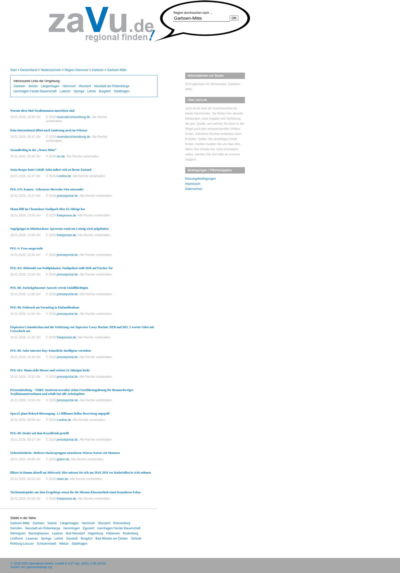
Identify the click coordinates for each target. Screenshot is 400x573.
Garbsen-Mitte (117, 70)
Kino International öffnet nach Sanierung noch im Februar (48, 130)
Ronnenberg (121, 523)
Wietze (64, 543)
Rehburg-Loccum (22, 543)
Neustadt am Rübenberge (111, 86)
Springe (78, 91)
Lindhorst (16, 538)
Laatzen (65, 91)
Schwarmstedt (46, 543)
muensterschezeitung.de (73, 117)
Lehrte (91, 91)
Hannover (69, 86)
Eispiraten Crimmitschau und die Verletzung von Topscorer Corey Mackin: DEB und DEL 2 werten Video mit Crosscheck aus (82, 329)
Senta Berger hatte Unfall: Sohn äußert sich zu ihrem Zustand (50, 169)
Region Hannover (76, 70)
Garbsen (98, 70)
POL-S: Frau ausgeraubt (26, 248)
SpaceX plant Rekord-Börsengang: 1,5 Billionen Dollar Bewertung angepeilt (60, 413)
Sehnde (136, 538)
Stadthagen (121, 91)
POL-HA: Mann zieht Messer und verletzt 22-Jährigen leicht (50, 370)
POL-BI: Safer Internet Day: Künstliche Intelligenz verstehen (50, 350)
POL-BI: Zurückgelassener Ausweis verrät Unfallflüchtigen (49, 288)
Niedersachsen (51, 70)
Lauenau (32, 538)
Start (13, 70)
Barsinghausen (39, 533)
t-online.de (64, 176)
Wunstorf (85, 86)
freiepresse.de (66, 215)
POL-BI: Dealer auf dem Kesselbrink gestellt (39, 433)
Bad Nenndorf (75, 533)
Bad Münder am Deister (111, 538)
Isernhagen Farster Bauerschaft (35, 91)
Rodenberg (130, 533)
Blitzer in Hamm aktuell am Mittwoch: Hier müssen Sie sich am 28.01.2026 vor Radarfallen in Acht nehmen (80, 472)
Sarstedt (72, 538)
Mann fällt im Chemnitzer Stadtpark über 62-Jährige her (47, 209)
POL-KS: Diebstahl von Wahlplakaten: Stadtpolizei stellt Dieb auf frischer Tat (61, 268)
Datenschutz (193, 189)
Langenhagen (50, 86)
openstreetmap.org (39, 567)
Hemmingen (71, 528)
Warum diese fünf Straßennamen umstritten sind (42, 110)
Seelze (33, 86)
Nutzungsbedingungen (200, 178)
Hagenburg (95, 533)
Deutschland (28, 70)
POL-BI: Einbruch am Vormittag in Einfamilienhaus (44, 307)
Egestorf (88, 528)
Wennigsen (18, 533)
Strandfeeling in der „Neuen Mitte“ (33, 150)
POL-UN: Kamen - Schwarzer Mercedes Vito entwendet (46, 189)
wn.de (61, 156)
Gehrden (16, 528)
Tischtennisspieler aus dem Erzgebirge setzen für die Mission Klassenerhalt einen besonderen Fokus (75, 492)
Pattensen (113, 533)
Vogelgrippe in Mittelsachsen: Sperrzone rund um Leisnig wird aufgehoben (59, 229)
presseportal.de (67, 196)
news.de (62, 479)
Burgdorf (105, 91)
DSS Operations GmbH (37, 563)
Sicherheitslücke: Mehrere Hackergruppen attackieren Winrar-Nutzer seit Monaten (65, 453)
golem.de (63, 459)
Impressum (192, 184)
